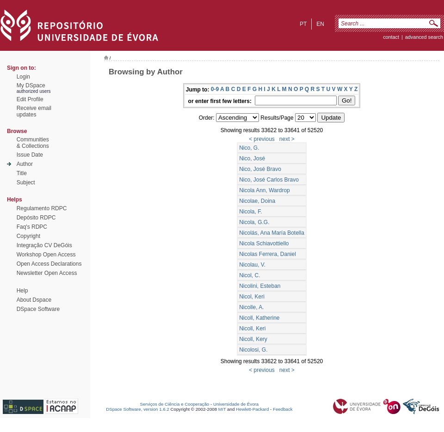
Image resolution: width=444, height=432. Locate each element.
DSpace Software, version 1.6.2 (137, 409)
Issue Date (30, 155)
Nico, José (252, 158)
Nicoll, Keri (252, 328)
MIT (222, 409)
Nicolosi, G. (253, 350)
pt (303, 24)
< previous (262, 139)
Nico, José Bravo (260, 169)
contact (391, 37)
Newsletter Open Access (47, 273)
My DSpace (31, 85)
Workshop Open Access (46, 254)
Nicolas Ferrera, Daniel (267, 254)
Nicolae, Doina (257, 201)
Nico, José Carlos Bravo (269, 179)
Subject (26, 182)
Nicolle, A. (251, 307)
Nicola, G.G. (254, 222)
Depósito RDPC (36, 217)
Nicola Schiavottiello (264, 243)
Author (25, 164)
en (320, 24)
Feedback (283, 409)
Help (22, 290)
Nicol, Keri (252, 296)
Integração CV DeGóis (44, 245)
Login (23, 76)
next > (287, 139)
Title (22, 173)
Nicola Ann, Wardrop (264, 190)
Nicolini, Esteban (259, 286)
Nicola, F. (250, 211)
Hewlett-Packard (252, 409)
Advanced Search (424, 37)
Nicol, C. (249, 275)
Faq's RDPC (32, 227)
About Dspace (34, 300)
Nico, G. (249, 148)
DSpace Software (38, 309)
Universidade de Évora (236, 404)
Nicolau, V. (252, 265)
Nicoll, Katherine (259, 318)
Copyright (28, 236)
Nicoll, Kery (253, 339)
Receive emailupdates (34, 111)
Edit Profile (30, 99)
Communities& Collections (33, 142)
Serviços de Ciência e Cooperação (175, 404)
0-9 (215, 89)
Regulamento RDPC (42, 208)
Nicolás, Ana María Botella (271, 233)
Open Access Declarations (49, 264)
